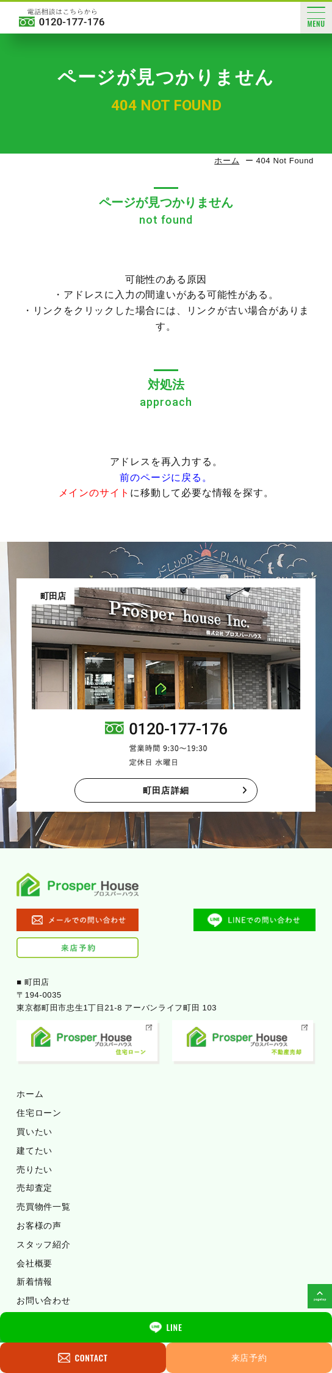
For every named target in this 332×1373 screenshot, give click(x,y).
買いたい (34, 1132)
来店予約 (249, 1358)
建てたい (34, 1150)
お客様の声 (39, 1225)
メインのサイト (95, 493)
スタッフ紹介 (43, 1244)
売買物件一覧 (43, 1207)
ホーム (226, 160)
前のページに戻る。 (166, 477)
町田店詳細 (195, 790)
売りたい (34, 1169)
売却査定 (34, 1188)
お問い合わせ (43, 1300)
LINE (166, 1327)
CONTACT (82, 1357)
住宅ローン (39, 1113)
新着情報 (34, 1281)
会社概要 (34, 1263)
